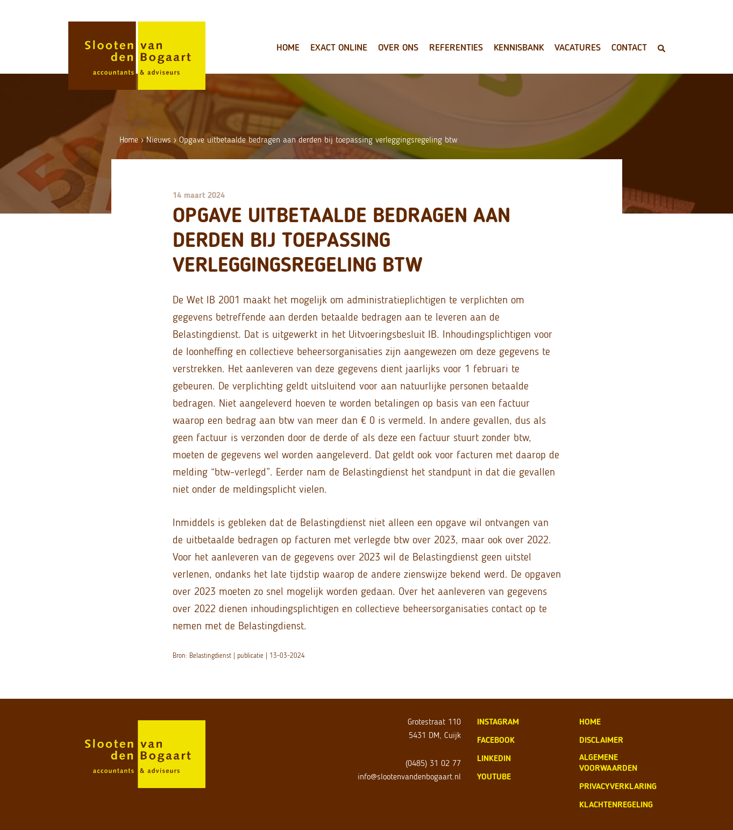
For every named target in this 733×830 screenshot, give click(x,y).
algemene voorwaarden (608, 762)
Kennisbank (519, 47)
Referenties (456, 47)
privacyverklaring (618, 786)
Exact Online (338, 47)
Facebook (496, 740)
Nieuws (158, 139)
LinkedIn (494, 758)
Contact (629, 47)
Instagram (498, 722)
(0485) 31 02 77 (433, 763)
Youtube (494, 776)
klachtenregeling (616, 804)
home (590, 722)
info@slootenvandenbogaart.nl (409, 776)
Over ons (398, 47)
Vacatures (577, 47)
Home (288, 47)
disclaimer (601, 740)
